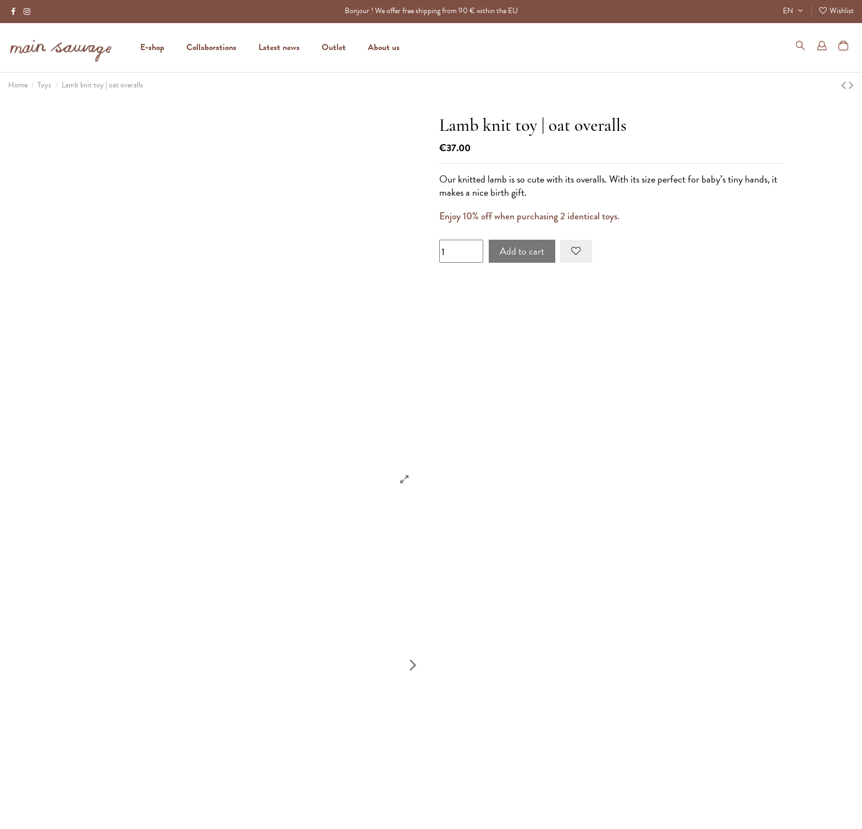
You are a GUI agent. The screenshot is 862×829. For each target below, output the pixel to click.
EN (794, 10)
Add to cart (522, 251)
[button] (384, 47)
